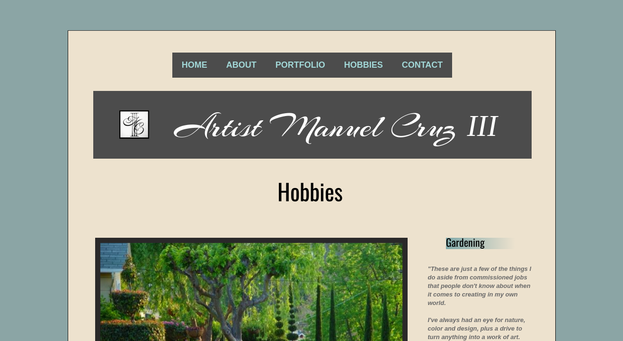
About (241, 65)
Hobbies (363, 65)
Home (194, 65)
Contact (422, 65)
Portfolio (300, 65)
